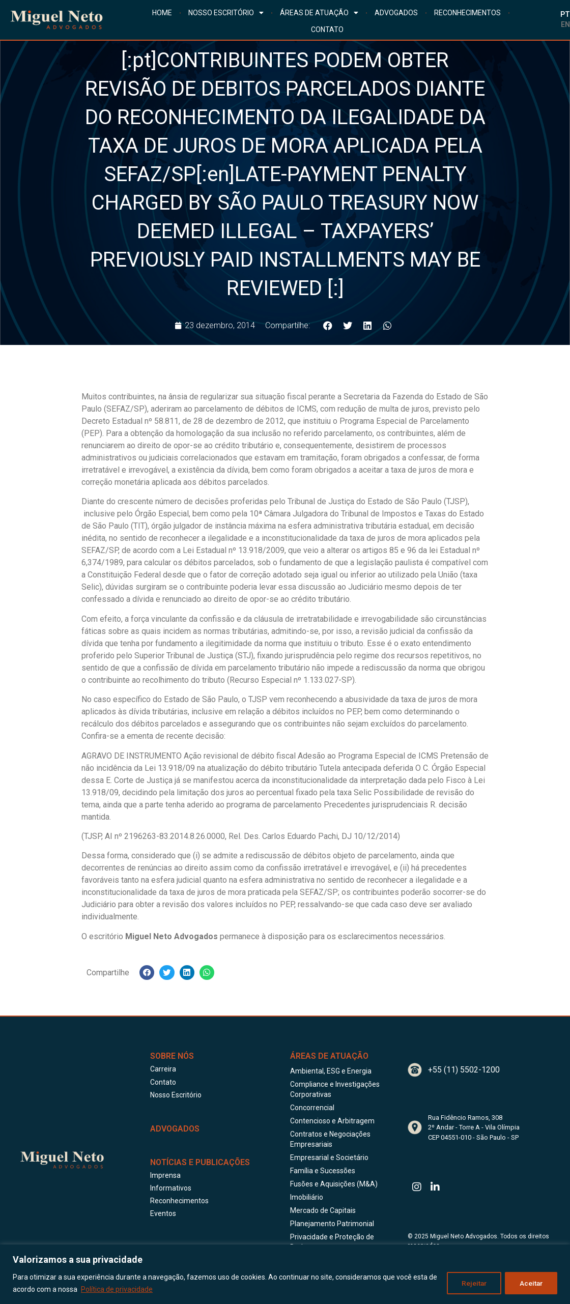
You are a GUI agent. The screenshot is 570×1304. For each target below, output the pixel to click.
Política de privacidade (126, 1289)
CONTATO (327, 29)
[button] (327, 325)
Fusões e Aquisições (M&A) (334, 1184)
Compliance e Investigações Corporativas (335, 1089)
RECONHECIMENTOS (467, 13)
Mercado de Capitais (323, 1210)
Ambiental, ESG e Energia (331, 1071)
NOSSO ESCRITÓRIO (226, 12)
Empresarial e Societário (329, 1157)
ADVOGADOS (396, 13)
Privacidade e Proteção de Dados (332, 1242)
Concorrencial (312, 1108)
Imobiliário (306, 1197)
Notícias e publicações (200, 1162)
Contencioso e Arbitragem (332, 1121)
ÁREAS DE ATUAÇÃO (319, 12)
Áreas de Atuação (329, 1056)
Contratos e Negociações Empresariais (330, 1139)
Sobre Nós (172, 1056)
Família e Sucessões (322, 1171)
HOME (162, 13)
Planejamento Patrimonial (332, 1224)
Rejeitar (472, 1283)
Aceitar (531, 1283)
